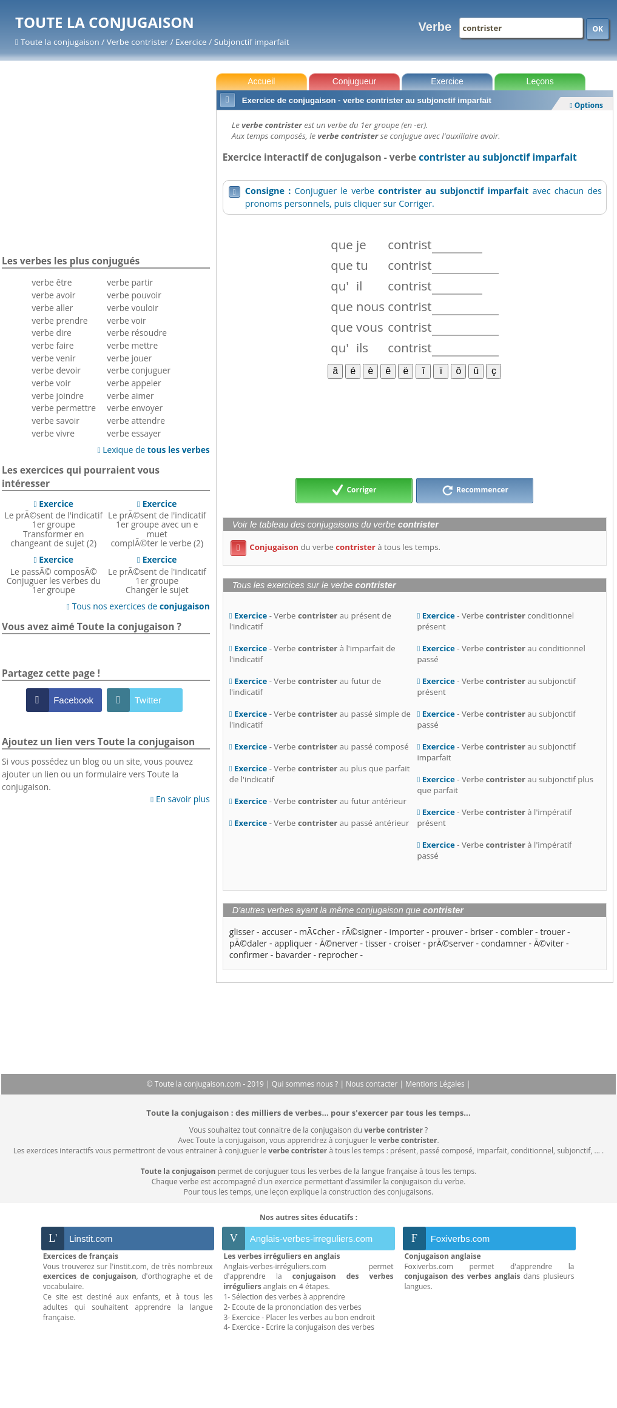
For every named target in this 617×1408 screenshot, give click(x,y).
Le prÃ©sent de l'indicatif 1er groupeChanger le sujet (157, 574)
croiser (407, 943)
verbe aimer (130, 395)
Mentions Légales (435, 1084)
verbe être (52, 282)
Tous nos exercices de (138, 606)
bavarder (293, 954)
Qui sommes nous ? (306, 1084)
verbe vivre (53, 433)
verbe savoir (55, 420)
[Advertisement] (415, 427)
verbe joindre (58, 395)
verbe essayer (134, 433)
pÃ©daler (248, 943)
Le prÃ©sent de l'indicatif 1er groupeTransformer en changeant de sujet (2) (53, 523)
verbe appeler (134, 383)
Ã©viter (549, 943)
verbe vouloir (132, 307)
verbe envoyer (135, 408)
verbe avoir (53, 295)
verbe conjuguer (138, 370)
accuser (276, 931)
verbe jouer (129, 358)
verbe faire (52, 345)
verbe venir (53, 358)
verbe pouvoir (134, 295)
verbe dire (51, 332)
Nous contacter (373, 1084)
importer (407, 931)
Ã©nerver (339, 943)
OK (597, 29)
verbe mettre (132, 345)
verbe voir (51, 383)
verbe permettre (64, 408)
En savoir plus (179, 799)
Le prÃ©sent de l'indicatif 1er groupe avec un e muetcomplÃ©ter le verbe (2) (157, 523)
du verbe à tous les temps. (335, 546)
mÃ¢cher (317, 931)
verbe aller (52, 307)
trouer (552, 931)
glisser (242, 931)
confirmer (248, 954)
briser (481, 931)
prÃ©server (451, 943)
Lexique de (154, 449)
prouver (447, 931)
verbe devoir (56, 370)
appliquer (293, 943)
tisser (375, 943)
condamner (504, 943)
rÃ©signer (362, 931)
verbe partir (130, 282)
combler (517, 931)
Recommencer (475, 490)
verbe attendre (136, 420)
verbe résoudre (137, 332)
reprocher (338, 954)
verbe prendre (59, 320)
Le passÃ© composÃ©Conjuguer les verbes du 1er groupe (54, 574)
